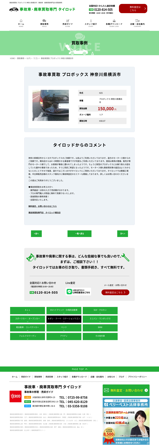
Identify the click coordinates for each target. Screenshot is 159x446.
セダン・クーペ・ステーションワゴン (27, 318)
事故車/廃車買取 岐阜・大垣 (57, 418)
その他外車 (132, 327)
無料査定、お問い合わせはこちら (42, 206)
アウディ (97, 327)
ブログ (121, 371)
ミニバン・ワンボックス (62, 318)
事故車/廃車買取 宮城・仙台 (37, 412)
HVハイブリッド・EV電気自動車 (62, 309)
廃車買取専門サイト (38, 425)
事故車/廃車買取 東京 (16, 409)
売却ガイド (26, 371)
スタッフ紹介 (62, 371)
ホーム (15, 371)
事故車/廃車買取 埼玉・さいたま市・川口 (64, 415)
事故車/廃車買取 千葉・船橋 (18, 415)
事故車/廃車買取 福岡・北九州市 (20, 425)
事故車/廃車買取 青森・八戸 (18, 412)
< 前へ (36, 233)
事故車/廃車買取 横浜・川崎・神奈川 (36, 409)
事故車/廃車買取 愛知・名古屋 (38, 418)
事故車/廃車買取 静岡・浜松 (87, 415)
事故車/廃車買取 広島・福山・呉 (72, 421)
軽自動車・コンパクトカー (97, 318)
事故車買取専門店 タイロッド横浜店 (44, 212)
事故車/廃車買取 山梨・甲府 (18, 418)
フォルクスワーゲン (61, 327)
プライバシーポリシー (137, 371)
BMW (27, 327)
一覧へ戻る (79, 233)
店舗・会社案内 (97, 371)
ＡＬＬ (27, 309)
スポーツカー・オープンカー (132, 309)
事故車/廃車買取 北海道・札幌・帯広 (78, 409)
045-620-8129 (77, 396)
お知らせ (111, 371)
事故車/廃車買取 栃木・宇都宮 (57, 412)
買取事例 (38, 371)
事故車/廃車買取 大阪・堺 (57, 409)
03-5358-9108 (77, 400)
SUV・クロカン (97, 309)
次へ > (122, 233)
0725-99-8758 (77, 392)
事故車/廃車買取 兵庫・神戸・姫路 (50, 421)
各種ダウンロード (79, 371)
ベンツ (132, 318)
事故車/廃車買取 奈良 (31, 421)
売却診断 (49, 371)
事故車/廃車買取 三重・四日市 (77, 418)
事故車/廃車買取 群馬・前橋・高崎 (39, 415)
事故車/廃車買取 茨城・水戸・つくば (79, 412)
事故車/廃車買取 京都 (16, 421)
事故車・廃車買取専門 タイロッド (53, 383)
